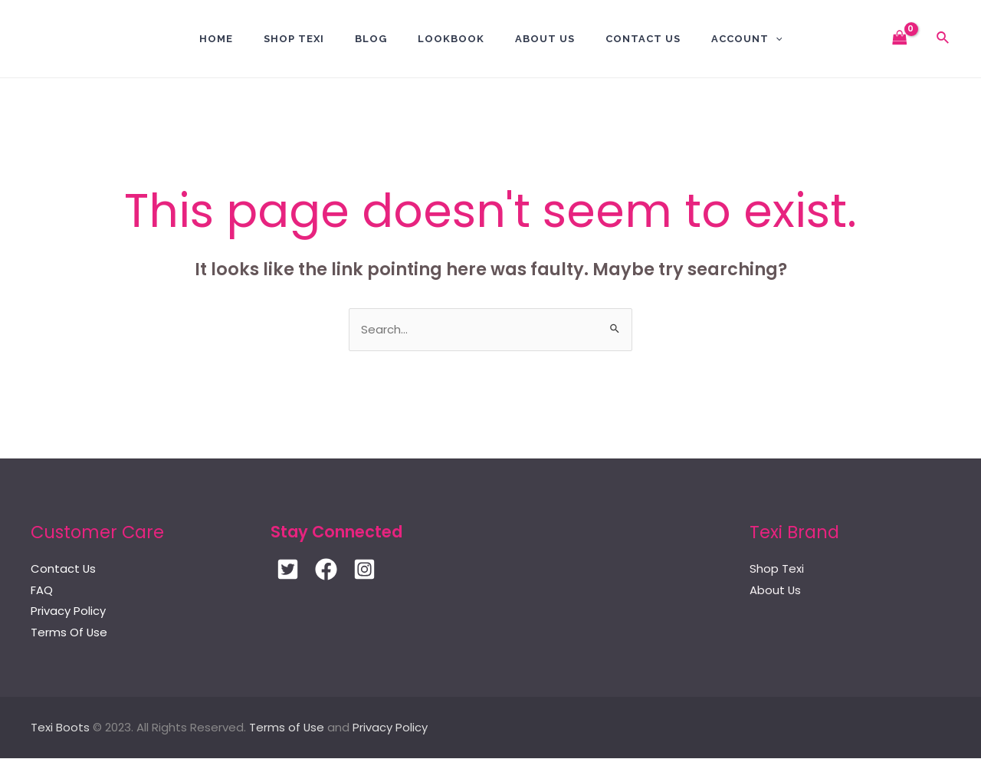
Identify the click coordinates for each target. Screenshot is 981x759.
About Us (545, 38)
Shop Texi (294, 38)
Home (216, 38)
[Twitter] (288, 570)
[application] (776, 38)
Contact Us (64, 569)
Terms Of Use (69, 634)
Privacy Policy (68, 612)
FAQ (42, 591)
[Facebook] (326, 570)
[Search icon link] (943, 39)
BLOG (371, 38)
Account (747, 38)
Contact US (643, 38)
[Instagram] (364, 570)
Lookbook (451, 38)
